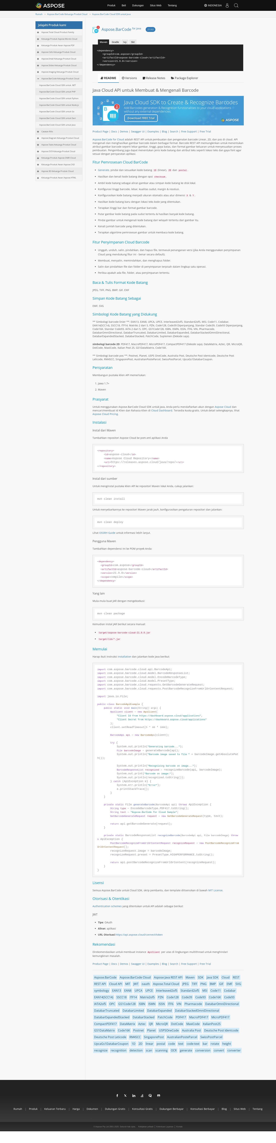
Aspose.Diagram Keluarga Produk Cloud (60, 138)
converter (234, 1050)
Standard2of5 (190, 991)
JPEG (185, 984)
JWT (135, 984)
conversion (202, 1050)
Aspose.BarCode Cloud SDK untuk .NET (57, 85)
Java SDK (212, 977)
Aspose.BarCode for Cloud (108, 139)
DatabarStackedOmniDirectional (197, 1011)
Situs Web (155, 5)
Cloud (226, 977)
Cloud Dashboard (161, 410)
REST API (100, 984)
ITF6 (170, 1004)
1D (133, 1044)
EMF (229, 984)
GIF (221, 984)
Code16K (215, 997)
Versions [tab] (129, 78)
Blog (164, 131)
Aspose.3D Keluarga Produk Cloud (57, 171)
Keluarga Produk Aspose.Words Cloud (59, 38)
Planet (151, 1030)
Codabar (230, 991)
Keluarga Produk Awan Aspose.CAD (58, 164)
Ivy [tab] (125, 42)
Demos (124, 131)
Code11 (215, 991)
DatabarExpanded (159, 1011)
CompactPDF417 (105, 1024)
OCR (174, 1050)
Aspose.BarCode (121, 29)
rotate (215, 1044)
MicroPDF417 (220, 1017)
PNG (203, 984)
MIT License (215, 890)
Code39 (187, 997)
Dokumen (92, 1109)
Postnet (138, 1030)
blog (224, 1109)
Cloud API (115, 984)
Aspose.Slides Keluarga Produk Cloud (59, 65)
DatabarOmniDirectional (222, 1004)
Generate (103, 170)
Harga (76, 1109)
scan (149, 1050)
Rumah (38, 14)
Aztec (142, 1024)
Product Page (100, 131)
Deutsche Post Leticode (110, 1037)
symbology (101, 991)
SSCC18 (121, 997)
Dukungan (138, 5)
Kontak (179, 1127)
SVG (238, 984)
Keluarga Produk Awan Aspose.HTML (58, 177)
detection (136, 1050)
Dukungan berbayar (172, 1109)
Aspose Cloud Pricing (105, 414)
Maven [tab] (103, 42)
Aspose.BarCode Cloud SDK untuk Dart (57, 118)
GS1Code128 (127, 1004)
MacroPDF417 (198, 1017)
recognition (118, 1050)
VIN (179, 1004)
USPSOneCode (169, 1030)
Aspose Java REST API (168, 977)
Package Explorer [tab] (184, 78)
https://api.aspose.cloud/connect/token (139, 934)
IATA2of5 (100, 1004)
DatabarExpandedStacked (111, 1017)
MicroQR (162, 1024)
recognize (100, 1050)
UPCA (138, 991)
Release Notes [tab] (154, 78)
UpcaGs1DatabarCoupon (111, 1044)
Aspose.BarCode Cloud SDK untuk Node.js (59, 105)
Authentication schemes (107, 906)
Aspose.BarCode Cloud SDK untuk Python (58, 98)
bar (205, 1044)
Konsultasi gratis (142, 1109)
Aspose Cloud (223, 407)
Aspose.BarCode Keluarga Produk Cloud (67, 14)
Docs (114, 131)
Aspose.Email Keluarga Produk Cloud (58, 58)
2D (140, 1044)
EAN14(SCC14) (103, 997)
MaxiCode (193, 1024)
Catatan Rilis (47, 131)
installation (124, 656)
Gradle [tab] (115, 42)
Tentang (172, 5)
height (226, 1044)
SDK (200, 977)
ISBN (142, 1004)
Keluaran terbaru (55, 1109)
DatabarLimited (133, 1011)
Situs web (240, 1109)
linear (149, 1044)
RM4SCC (135, 1037)
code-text (193, 1044)
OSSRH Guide (107, 532)
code (171, 1044)
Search (174, 131)
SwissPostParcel (211, 1037)
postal (161, 1044)
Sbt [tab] (133, 42)
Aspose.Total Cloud (166, 984)
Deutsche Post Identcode (221, 1030)
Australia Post (191, 1030)
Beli (124, 5)
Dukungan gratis (115, 1109)
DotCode (177, 1024)
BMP (213, 984)
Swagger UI (138, 131)
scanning (161, 1050)
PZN (160, 997)
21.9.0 (150, 29)
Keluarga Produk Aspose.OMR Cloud (58, 157)
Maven (190, 977)
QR (151, 1024)
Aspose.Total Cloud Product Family (57, 32)
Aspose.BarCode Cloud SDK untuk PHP (57, 91)
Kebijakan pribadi (145, 1127)
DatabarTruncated (106, 1011)
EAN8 (127, 991)
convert (219, 1050)
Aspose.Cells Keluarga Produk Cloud (58, 52)
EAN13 (116, 991)
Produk (111, 5)
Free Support (189, 131)
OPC (112, 1004)
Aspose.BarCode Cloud (135, 977)
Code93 (200, 997)
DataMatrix (127, 1024)
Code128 (173, 997)
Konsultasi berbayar (202, 1109)
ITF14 (133, 997)
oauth (146, 984)
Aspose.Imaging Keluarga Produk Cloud (59, 71)
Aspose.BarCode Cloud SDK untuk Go (56, 111)
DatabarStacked (143, 1017)
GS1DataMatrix (104, 1030)
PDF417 (181, 1017)
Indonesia (213, 5)
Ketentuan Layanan (164, 1127)
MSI (204, 991)
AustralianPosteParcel (182, 1037)
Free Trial (205, 131)
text (180, 1044)
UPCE (149, 991)
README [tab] (108, 78)
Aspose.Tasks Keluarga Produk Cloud (58, 144)
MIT (127, 984)
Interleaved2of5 (166, 991)
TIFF (194, 984)
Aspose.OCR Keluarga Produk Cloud (58, 151)
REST (236, 977)
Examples (153, 131)
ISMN (151, 1004)
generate (186, 1050)
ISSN (162, 1004)
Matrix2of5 (147, 997)
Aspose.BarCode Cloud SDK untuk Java (111, 14)
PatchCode (165, 1017)
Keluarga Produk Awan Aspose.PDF (58, 45)
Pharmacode (193, 1004)
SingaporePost (154, 1037)
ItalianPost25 (212, 1024)
